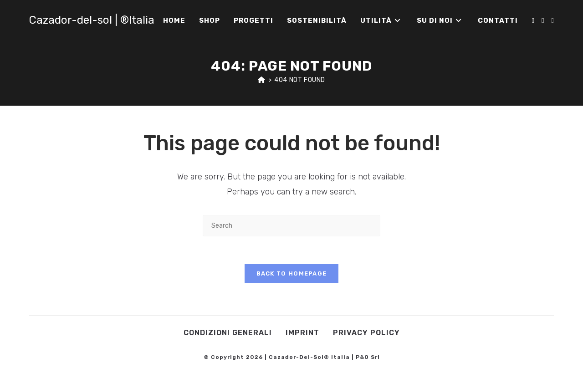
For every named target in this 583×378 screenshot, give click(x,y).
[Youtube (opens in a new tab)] (552, 20)
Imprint (302, 332)
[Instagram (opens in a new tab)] (542, 20)
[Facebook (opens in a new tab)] (533, 20)
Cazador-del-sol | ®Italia (91, 20)
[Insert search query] (291, 225)
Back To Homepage (291, 273)
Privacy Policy (366, 332)
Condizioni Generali (228, 332)
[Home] (262, 80)
